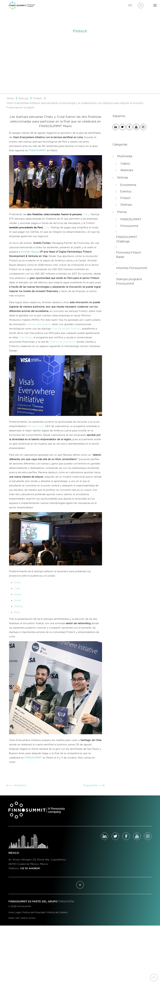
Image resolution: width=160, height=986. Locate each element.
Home (10, 98)
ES (130, 5)
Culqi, (47, 227)
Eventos (125, 191)
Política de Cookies (57, 912)
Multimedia (124, 156)
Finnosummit (129, 226)
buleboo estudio (27, 918)
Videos (125, 163)
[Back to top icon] (154, 977)
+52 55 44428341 (30, 868)
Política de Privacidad (33, 912)
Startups (126, 204)
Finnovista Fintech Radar (128, 255)
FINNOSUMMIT (130, 219)
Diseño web (13, 918)
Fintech (37, 98)
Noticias (23, 98)
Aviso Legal (14, 912)
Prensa (122, 212)
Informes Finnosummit (131, 268)
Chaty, (86, 214)
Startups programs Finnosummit (129, 281)
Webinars (126, 170)
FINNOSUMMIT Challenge (126, 239)
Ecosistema (128, 185)
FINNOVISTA (66, 901)
